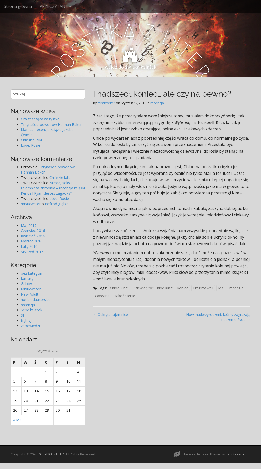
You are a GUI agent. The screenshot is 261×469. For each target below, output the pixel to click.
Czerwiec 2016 (33, 230)
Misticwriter (31, 289)
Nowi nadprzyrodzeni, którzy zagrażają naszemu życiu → (218, 317)
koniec (182, 288)
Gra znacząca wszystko (40, 119)
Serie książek (31, 309)
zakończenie (124, 295)
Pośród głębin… (58, 203)
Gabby (26, 283)
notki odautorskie (35, 299)
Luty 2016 (29, 246)
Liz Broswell (203, 288)
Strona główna (18, 6)
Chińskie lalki (31, 140)
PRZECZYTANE (55, 6)
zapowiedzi (30, 325)
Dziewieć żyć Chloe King (152, 288)
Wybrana (102, 295)
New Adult (29, 294)
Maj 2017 (28, 225)
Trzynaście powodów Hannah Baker (51, 124)
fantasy (27, 278)
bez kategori (31, 273)
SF (23, 315)
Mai (221, 288)
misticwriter (106, 103)
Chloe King (118, 288)
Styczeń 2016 (32, 251)
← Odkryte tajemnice (110, 314)
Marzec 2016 (31, 241)
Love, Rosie (30, 145)
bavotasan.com (238, 454)
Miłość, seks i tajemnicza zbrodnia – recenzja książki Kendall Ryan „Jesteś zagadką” (53, 188)
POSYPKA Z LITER (51, 454)
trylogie (27, 320)
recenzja (157, 103)
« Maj (17, 419)
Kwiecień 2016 (33, 235)
